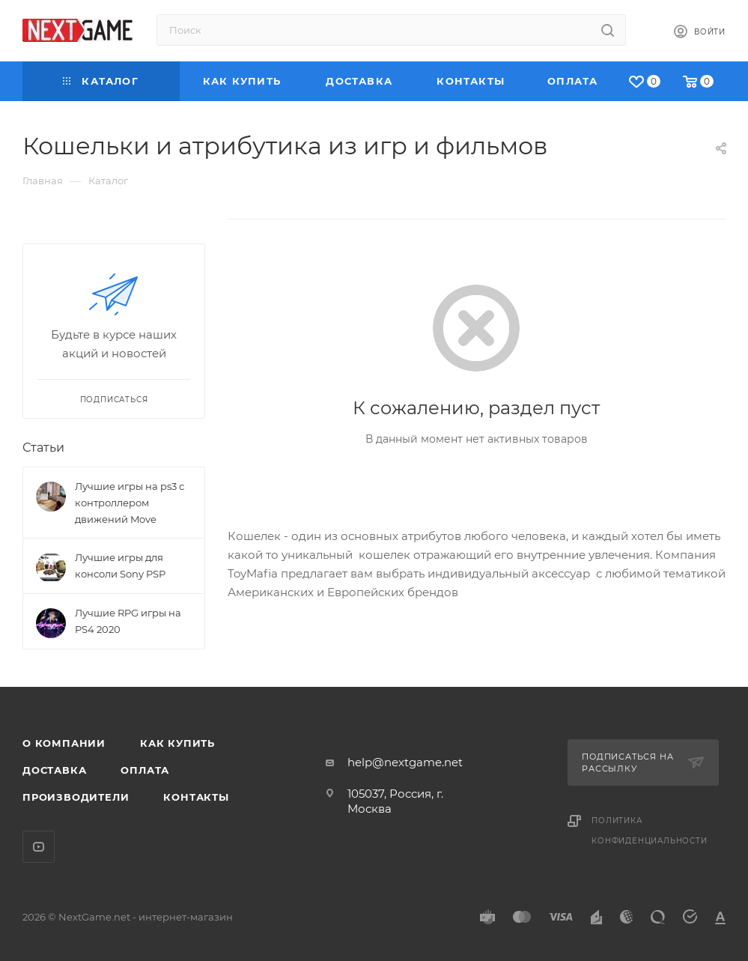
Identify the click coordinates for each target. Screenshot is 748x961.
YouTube (38, 847)
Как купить (177, 743)
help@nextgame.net (405, 762)
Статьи (43, 447)
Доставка (54, 770)
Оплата (145, 770)
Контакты (195, 797)
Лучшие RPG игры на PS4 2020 (128, 621)
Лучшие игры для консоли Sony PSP (120, 565)
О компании (64, 743)
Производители (75, 797)
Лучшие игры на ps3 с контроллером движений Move (129, 502)
